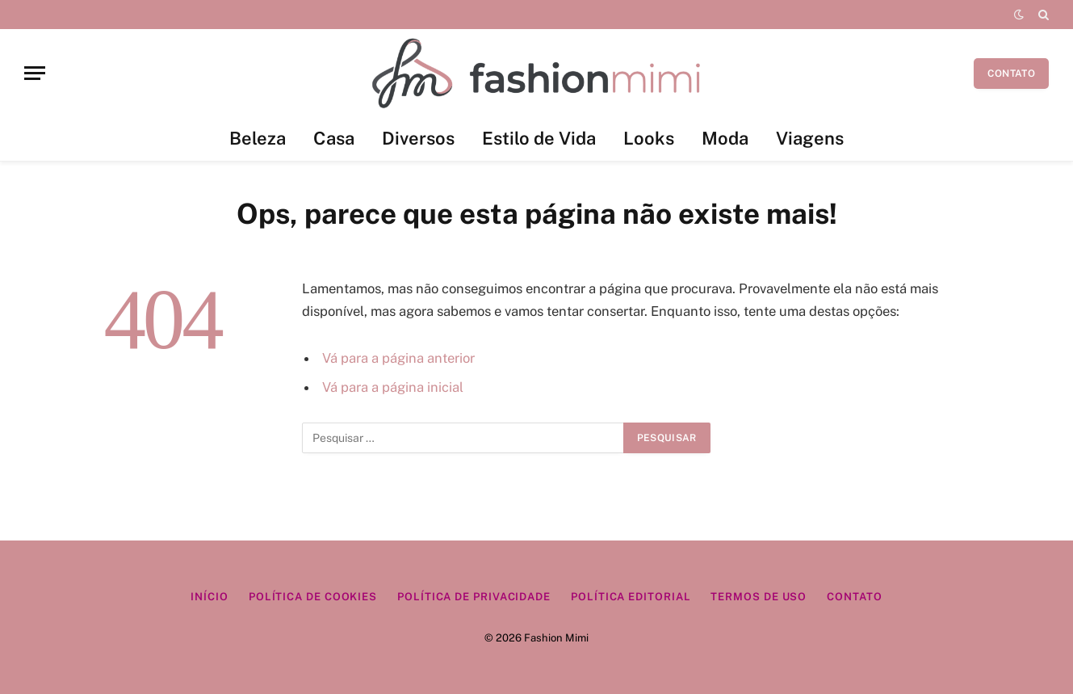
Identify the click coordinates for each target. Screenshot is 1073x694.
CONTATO (1011, 73)
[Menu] (34, 73)
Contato (854, 597)
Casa (333, 138)
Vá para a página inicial (392, 387)
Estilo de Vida (539, 138)
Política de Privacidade (474, 597)
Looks (648, 138)
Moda (725, 138)
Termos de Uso (758, 597)
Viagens (810, 138)
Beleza (257, 138)
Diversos (418, 138)
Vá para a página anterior (398, 358)
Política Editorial (630, 597)
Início (209, 597)
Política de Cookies (313, 597)
